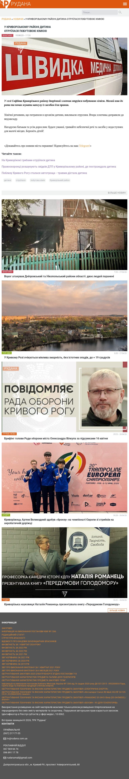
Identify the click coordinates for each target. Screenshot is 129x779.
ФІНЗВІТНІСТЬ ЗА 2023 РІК (14, 648)
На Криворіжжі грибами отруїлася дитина (28, 160)
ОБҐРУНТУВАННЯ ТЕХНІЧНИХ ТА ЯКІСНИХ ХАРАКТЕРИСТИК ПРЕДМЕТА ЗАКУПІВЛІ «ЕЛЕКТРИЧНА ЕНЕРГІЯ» (55, 689)
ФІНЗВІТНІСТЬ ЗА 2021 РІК (14, 654)
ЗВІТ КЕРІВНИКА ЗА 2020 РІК (15, 661)
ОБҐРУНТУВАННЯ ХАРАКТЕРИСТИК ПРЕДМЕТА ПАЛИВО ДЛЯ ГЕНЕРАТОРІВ (38, 677)
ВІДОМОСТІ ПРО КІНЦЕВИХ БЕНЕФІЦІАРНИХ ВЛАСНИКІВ (29, 641)
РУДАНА (21, 4)
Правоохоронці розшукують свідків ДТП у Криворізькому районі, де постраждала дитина (59, 166)
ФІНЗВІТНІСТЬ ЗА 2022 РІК (14, 651)
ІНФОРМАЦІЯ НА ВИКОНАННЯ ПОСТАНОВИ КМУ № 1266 (29, 631)
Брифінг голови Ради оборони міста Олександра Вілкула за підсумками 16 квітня (56, 438)
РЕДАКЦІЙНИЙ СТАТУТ (13, 635)
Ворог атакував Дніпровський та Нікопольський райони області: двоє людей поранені (59, 276)
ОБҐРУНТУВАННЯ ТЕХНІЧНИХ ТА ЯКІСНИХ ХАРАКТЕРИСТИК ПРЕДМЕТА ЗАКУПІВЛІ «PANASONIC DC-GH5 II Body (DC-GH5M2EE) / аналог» (64, 698)
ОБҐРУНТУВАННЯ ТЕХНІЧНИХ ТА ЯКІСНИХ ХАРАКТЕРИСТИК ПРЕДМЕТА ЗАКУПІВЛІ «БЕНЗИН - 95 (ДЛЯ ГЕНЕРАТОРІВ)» (60, 703)
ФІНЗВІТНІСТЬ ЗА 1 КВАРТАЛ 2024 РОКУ (21, 644)
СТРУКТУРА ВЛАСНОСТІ (13, 638)
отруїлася (21, 180)
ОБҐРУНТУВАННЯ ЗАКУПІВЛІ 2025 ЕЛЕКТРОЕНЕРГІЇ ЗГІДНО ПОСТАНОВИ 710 (39, 674)
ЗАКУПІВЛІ (7, 628)
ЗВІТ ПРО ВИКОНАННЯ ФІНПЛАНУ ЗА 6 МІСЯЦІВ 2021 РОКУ (30, 670)
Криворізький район (60, 180)
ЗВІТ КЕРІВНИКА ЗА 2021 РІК (15, 657)
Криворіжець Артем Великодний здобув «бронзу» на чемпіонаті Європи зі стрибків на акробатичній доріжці (59, 521)
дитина (7, 180)
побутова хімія (38, 180)
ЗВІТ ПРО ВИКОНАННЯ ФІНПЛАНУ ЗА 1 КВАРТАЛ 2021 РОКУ (31, 667)
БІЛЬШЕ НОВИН (117, 610)
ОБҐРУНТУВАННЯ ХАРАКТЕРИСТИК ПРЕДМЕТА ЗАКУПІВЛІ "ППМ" (34, 680)
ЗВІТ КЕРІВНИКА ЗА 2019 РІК (15, 664)
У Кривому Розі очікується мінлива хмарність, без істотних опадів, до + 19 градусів (57, 357)
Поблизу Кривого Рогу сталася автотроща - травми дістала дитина (44, 173)
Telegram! (84, 145)
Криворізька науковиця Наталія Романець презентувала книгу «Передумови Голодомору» (62, 604)
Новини (18, 19)
